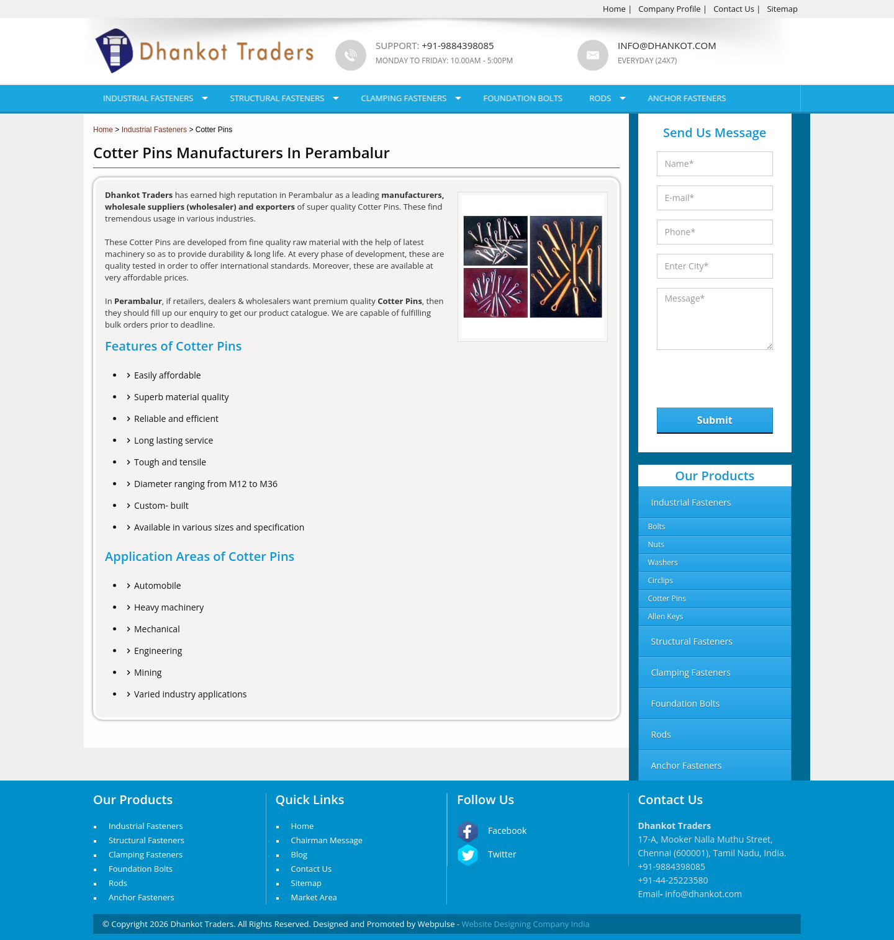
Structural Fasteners (277, 98)
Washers (663, 562)
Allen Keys (666, 616)
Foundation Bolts (523, 98)
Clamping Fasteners (404, 98)
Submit (715, 420)
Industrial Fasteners (148, 98)
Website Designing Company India (526, 923)
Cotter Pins (667, 598)
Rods (600, 98)
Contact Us (733, 8)
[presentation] (721, 375)
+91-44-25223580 (673, 880)
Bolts (657, 526)
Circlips (660, 580)
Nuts (656, 544)
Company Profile (669, 8)
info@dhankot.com (667, 45)
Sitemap (782, 8)
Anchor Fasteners (687, 98)
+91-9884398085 (672, 866)
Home (614, 8)
